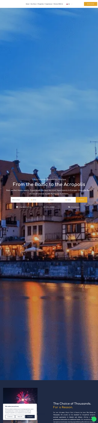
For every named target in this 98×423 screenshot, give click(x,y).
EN (68, 6)
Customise (9, 416)
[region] (20, 412)
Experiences (48, 6)
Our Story (33, 6)
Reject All (20, 416)
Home (27, 6)
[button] (94, 419)
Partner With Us (58, 6)
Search (81, 203)
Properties (41, 6)
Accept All (29, 416)
